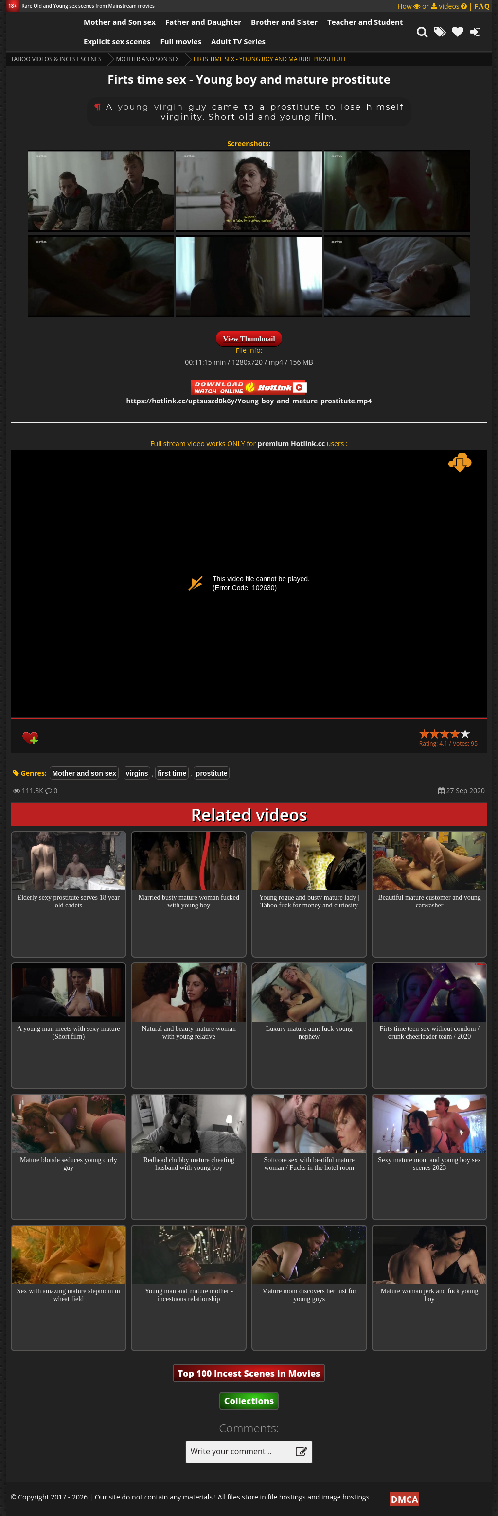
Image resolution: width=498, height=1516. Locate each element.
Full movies (181, 41)
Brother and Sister (284, 22)
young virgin (151, 107)
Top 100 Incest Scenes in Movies (249, 1373)
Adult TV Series (238, 41)
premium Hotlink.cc (291, 443)
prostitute (212, 773)
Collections (249, 1401)
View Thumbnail (249, 339)
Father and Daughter (203, 22)
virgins (137, 773)
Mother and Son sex (120, 22)
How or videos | (443, 6)
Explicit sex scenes (117, 41)
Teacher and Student (365, 22)
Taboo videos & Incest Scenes (56, 59)
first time (172, 773)
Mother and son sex (147, 59)
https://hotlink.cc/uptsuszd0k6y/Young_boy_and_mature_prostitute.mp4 (249, 400)
